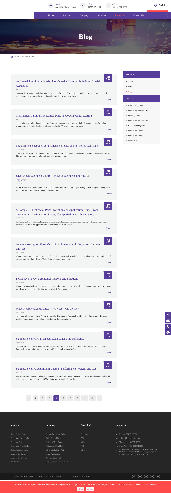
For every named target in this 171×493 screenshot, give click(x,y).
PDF (129, 86)
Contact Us (138, 16)
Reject (80, 489)
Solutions (101, 16)
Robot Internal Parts (53, 438)
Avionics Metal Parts (54, 442)
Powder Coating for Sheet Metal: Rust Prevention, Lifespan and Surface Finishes (58, 246)
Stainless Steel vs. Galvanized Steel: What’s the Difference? (51, 338)
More (108, 99)
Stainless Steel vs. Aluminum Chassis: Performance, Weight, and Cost (56, 368)
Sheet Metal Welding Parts (137, 120)
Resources (120, 16)
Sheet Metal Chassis (134, 130)
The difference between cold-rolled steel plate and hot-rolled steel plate (57, 145)
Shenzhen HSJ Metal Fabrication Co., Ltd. (33, 476)
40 (92, 398)
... (84, 398)
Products (67, 16)
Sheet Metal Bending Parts (137, 110)
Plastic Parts (132, 140)
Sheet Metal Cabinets (135, 135)
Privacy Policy (87, 476)
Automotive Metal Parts (55, 446)
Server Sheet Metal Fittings (56, 434)
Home (51, 16)
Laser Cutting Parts (134, 105)
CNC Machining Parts (135, 125)
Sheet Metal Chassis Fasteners (57, 462)
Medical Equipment (53, 458)
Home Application (53, 454)
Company (84, 16)
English (162, 5)
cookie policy (141, 484)
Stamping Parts (133, 115)
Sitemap (75, 476)
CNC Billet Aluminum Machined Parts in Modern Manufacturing (54, 115)
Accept (90, 489)
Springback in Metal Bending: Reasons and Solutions (47, 278)
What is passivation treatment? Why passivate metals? (47, 308)
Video (129, 81)
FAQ (83, 438)
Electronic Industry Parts (55, 450)
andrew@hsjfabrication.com (62, 5)
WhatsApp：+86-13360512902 (131, 446)
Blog (32, 57)
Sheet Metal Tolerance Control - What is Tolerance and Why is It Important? (53, 177)
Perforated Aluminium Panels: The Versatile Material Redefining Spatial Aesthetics (58, 83)
